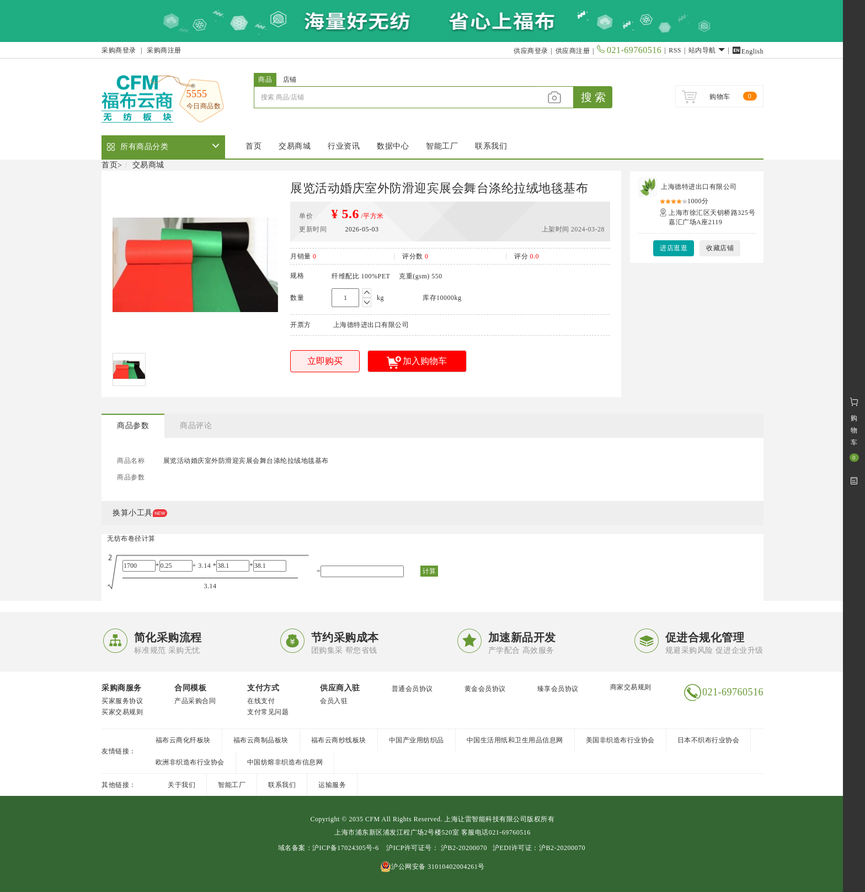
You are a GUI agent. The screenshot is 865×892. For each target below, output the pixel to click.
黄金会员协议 (485, 689)
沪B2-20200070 (463, 848)
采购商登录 (119, 50)
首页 (253, 146)
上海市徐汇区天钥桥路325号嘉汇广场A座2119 (712, 217)
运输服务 (332, 785)
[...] (394, 97)
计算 (429, 571)
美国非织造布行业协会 (620, 740)
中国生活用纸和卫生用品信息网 (515, 740)
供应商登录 (531, 51)
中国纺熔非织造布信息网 (285, 762)
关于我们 (181, 785)
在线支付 (261, 701)
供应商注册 (573, 51)
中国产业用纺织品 (416, 740)
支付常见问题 (268, 712)
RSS (675, 50)
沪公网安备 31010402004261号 (432, 866)
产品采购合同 (195, 701)
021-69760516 (629, 50)
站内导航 (706, 50)
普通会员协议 (412, 689)
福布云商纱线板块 (338, 740)
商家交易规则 (631, 687)
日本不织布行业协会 (708, 740)
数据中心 (393, 146)
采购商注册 (164, 50)
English (747, 51)
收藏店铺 (720, 248)
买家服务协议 (122, 701)
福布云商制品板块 (261, 740)
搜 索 (593, 97)
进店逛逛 (673, 248)
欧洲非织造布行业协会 (190, 762)
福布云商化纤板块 (183, 740)
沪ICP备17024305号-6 (345, 848)
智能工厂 (442, 146)
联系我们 (491, 146)
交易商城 (295, 146)
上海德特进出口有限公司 (699, 187)
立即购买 (325, 361)
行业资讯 (344, 146)
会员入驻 (334, 701)
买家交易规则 (122, 712)
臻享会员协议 (558, 689)
